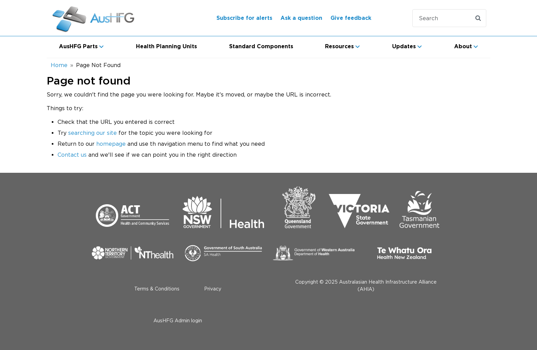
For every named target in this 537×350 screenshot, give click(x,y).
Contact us (72, 155)
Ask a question (301, 18)
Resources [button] (339, 46)
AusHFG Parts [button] (78, 46)
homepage (111, 144)
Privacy (212, 288)
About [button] (463, 46)
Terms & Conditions (156, 288)
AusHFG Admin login (177, 320)
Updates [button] (404, 46)
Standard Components (261, 46)
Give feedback (350, 18)
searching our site (92, 133)
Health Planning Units (166, 46)
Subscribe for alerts (244, 18)
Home (59, 65)
